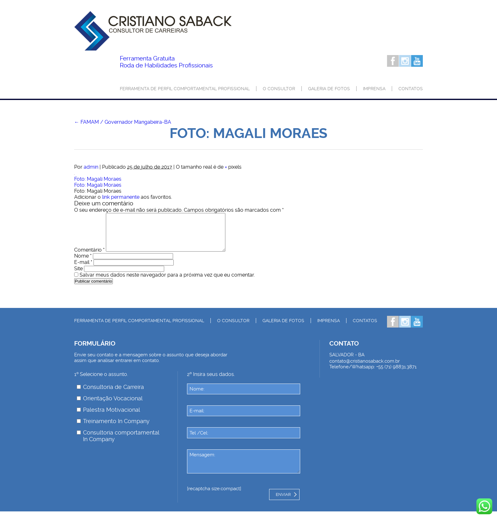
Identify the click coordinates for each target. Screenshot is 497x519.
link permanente (120, 197)
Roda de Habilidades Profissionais (166, 62)
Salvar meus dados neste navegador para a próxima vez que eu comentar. (167, 282)
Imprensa (374, 88)
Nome (83, 263)
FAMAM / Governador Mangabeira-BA (122, 122)
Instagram (405, 61)
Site (78, 276)
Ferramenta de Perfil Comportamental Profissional (185, 88)
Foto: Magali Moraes (97, 179)
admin (91, 167)
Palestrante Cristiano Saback (153, 31)
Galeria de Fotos (329, 88)
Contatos (410, 88)
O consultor (279, 88)
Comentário (89, 257)
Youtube (417, 61)
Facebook (393, 61)
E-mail (83, 270)
